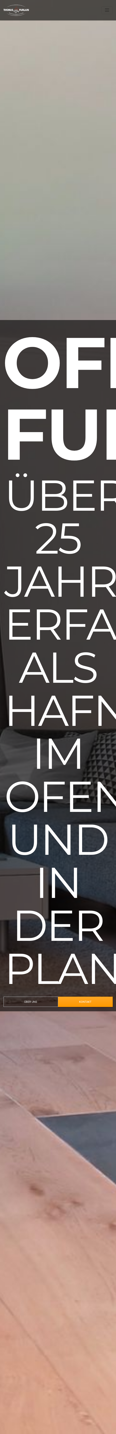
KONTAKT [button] (85, 1001)
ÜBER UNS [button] (30, 1001)
